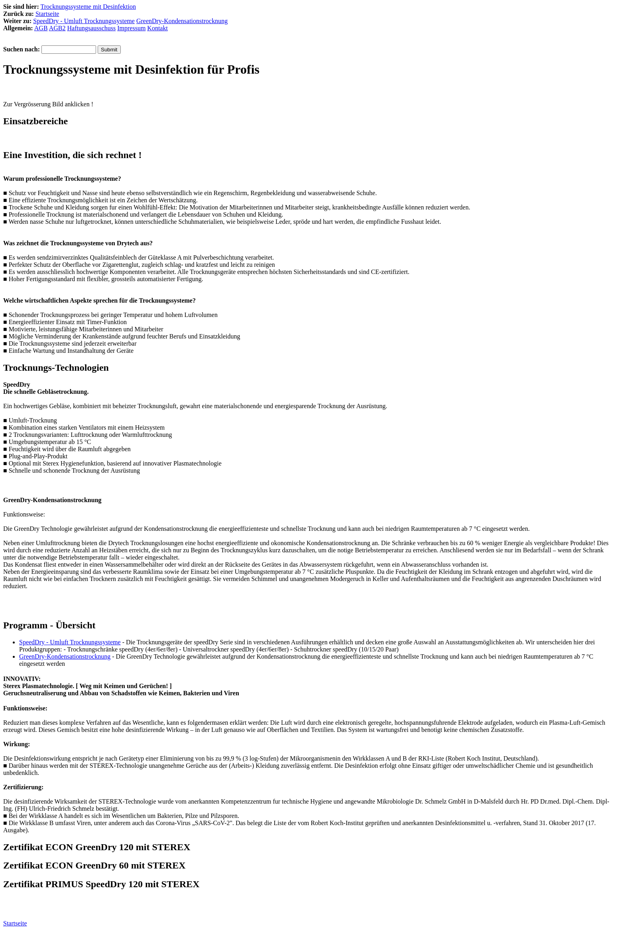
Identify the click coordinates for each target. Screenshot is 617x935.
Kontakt (157, 28)
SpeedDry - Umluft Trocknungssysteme (84, 21)
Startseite (47, 13)
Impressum (131, 28)
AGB (41, 28)
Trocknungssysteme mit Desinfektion (88, 6)
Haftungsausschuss (91, 28)
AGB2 (57, 28)
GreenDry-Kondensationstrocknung (182, 21)
